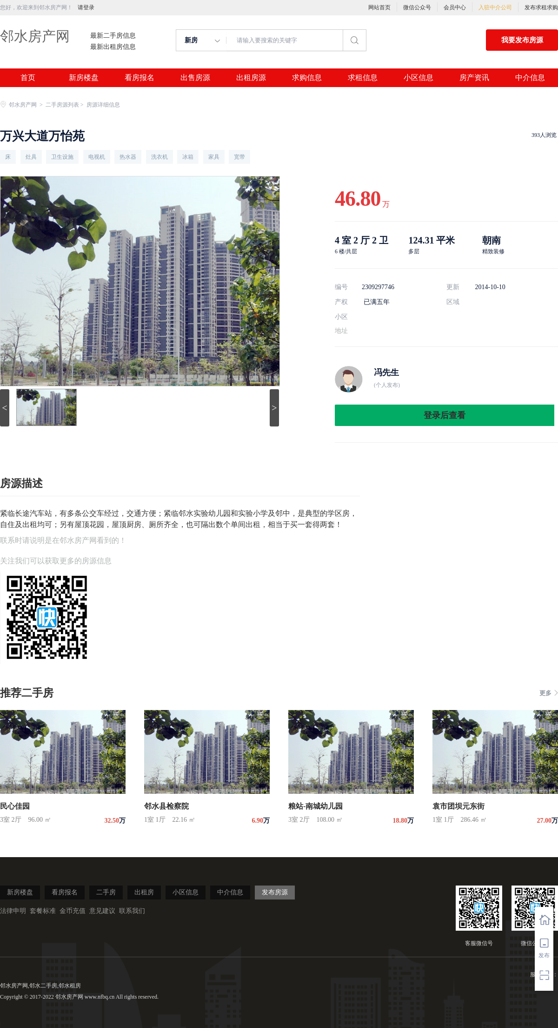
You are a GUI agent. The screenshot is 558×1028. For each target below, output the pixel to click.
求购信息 (307, 77)
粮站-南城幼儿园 (315, 806)
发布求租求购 (541, 7)
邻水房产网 (35, 36)
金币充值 (73, 910)
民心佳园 (15, 806)
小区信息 (418, 77)
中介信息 (530, 77)
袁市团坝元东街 (458, 806)
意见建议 (102, 910)
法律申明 (13, 910)
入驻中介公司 (495, 7)
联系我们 (132, 910)
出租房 (144, 892)
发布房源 (275, 892)
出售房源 (195, 77)
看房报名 (139, 77)
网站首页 (379, 7)
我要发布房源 (522, 40)
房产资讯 (474, 77)
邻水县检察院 (166, 806)
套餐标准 (43, 910)
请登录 (86, 7)
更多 (548, 693)
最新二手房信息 (113, 36)
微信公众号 (417, 7)
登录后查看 (444, 415)
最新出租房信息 (113, 47)
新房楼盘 (84, 77)
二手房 (106, 892)
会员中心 (455, 7)
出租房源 (251, 77)
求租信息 (363, 77)
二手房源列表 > (65, 104)
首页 (28, 77)
